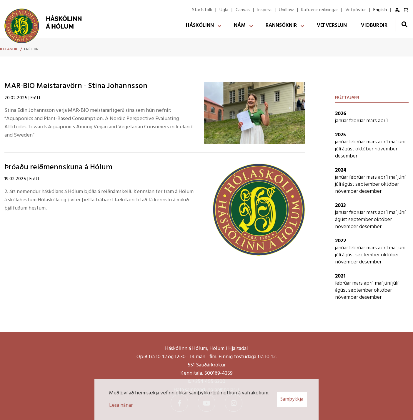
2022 (340, 241)
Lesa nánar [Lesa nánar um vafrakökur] (121, 405)
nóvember (385, 149)
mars (372, 121)
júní (401, 142)
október (364, 149)
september (368, 184)
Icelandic (9, 49)
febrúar (357, 121)
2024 (341, 170)
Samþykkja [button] (291, 399)
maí (393, 142)
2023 (340, 205)
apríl (383, 121)
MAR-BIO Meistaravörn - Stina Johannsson (75, 86)
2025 (340, 135)
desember (346, 156)
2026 (340, 113)
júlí (338, 149)
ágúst (348, 149)
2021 (340, 276)
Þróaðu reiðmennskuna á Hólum (58, 167)
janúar (342, 121)
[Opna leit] (404, 24)
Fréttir (31, 49)
